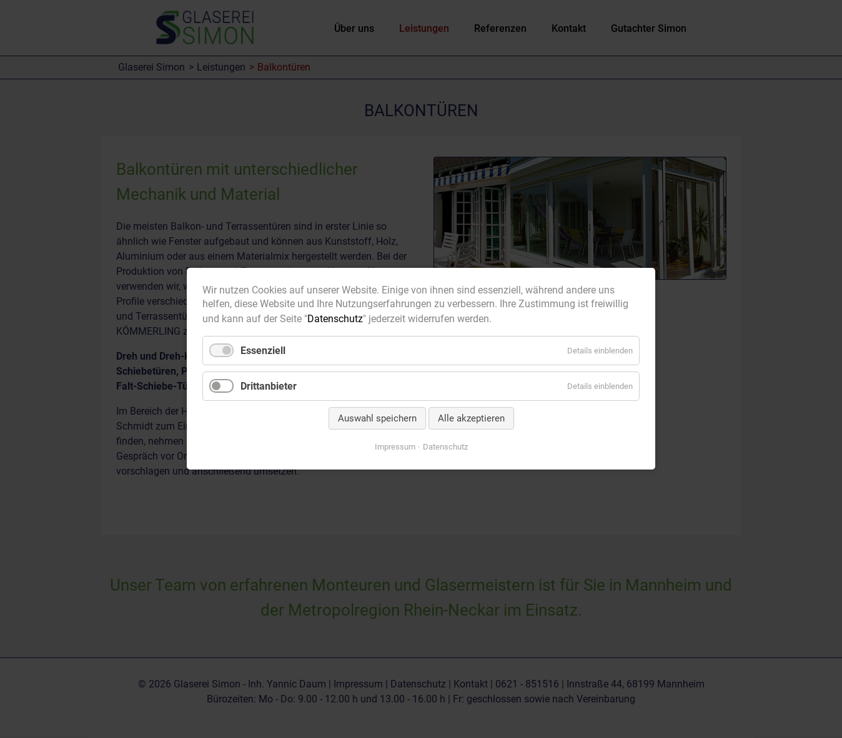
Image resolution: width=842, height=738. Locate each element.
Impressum (395, 447)
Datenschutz (335, 319)
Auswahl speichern (377, 419)
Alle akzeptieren (471, 419)
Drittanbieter (268, 386)
